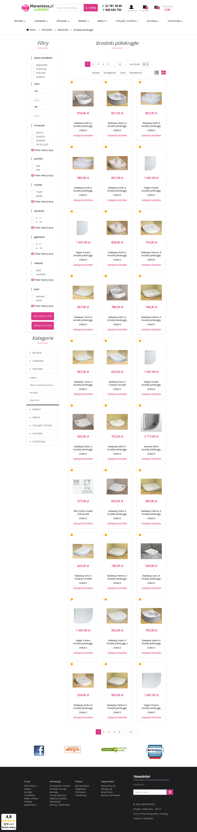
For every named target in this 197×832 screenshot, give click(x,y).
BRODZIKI (63, 29)
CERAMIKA (41, 20)
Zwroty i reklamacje (60, 804)
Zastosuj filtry (42, 316)
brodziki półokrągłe (83, 29)
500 (35, 169)
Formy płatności (58, 795)
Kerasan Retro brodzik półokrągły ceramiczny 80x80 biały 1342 (151, 451)
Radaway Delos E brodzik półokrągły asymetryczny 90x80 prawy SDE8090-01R (83, 451)
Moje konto (107, 792)
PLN (37, 100)
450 (35, 165)
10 (120, 64)
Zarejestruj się (108, 785)
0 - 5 (36, 218)
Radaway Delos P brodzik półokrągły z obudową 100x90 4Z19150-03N (117, 645)
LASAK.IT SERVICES (143, 818)
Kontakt (28, 792)
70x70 (36, 191)
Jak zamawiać (82, 785)
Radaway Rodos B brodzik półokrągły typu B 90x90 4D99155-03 (83, 710)
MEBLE (102, 20)
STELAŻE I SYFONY (127, 20)
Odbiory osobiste (58, 798)
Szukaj (90, 7)
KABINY (33, 377)
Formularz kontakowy (81, 794)
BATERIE (20, 20)
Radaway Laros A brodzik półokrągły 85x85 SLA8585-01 (151, 578)
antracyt (38, 296)
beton (36, 300)
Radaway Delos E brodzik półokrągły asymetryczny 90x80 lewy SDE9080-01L (117, 515)
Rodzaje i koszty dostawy (58, 790)
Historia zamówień (110, 795)
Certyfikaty (29, 795)
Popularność (135, 72)
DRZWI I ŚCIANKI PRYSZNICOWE (43, 385)
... (114, 64)
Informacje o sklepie (30, 787)
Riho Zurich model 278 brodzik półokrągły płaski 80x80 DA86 (83, 515)
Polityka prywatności (30, 803)
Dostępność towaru (60, 785)
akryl (36, 270)
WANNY (83, 20)
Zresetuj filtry (43, 325)
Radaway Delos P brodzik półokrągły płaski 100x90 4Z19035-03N (117, 451)
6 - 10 (36, 222)
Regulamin (80, 788)
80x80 (36, 195)
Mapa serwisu (31, 798)
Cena (122, 72)
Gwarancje (55, 801)
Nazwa (96, 72)
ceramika (38, 274)
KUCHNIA (153, 20)
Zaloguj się (106, 788)
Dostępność (109, 72)
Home (31, 29)
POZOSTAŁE (175, 20)
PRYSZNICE (34, 400)
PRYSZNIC (63, 20)
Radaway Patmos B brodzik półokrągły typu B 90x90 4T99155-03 (151, 257)
